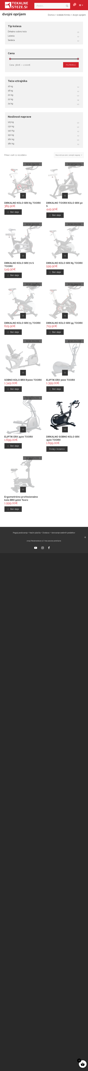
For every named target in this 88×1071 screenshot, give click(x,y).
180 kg (11, 143)
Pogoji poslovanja (20, 533)
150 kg (11, 135)
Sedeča (11, 40)
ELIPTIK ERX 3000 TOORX (61, 381)
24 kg (10, 103)
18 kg (10, 91)
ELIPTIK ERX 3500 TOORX (19, 438)
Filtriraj (71, 65)
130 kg (11, 126)
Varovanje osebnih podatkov (63, 533)
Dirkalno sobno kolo (17, 31)
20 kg (10, 95)
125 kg (11, 122)
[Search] (67, 6)
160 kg (11, 139)
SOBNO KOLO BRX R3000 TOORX (23, 381)
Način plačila (35, 533)
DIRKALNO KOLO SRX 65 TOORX (22, 204)
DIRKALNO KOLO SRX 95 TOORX (64, 324)
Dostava (45, 533)
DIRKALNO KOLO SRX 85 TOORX (64, 264)
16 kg (10, 86)
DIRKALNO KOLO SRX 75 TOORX (22, 324)
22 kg (10, 99)
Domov (51, 15)
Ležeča (11, 36)
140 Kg (11, 131)
